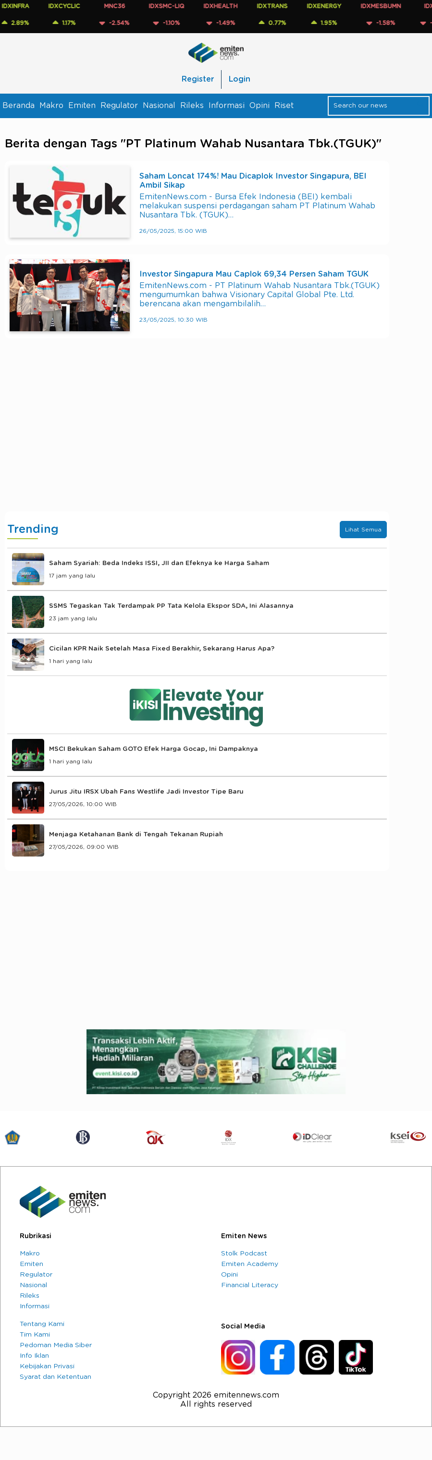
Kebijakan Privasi (47, 1366)
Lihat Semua (363, 529)
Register (198, 79)
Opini (259, 105)
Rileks (192, 105)
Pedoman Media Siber (56, 1345)
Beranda (18, 105)
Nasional (159, 105)
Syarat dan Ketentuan (55, 1377)
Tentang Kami (42, 1324)
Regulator (119, 105)
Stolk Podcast (244, 1253)
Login (239, 79)
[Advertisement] (197, 434)
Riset (284, 105)
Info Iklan (34, 1355)
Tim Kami (35, 1334)
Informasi (227, 105)
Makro (51, 105)
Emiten (82, 105)
